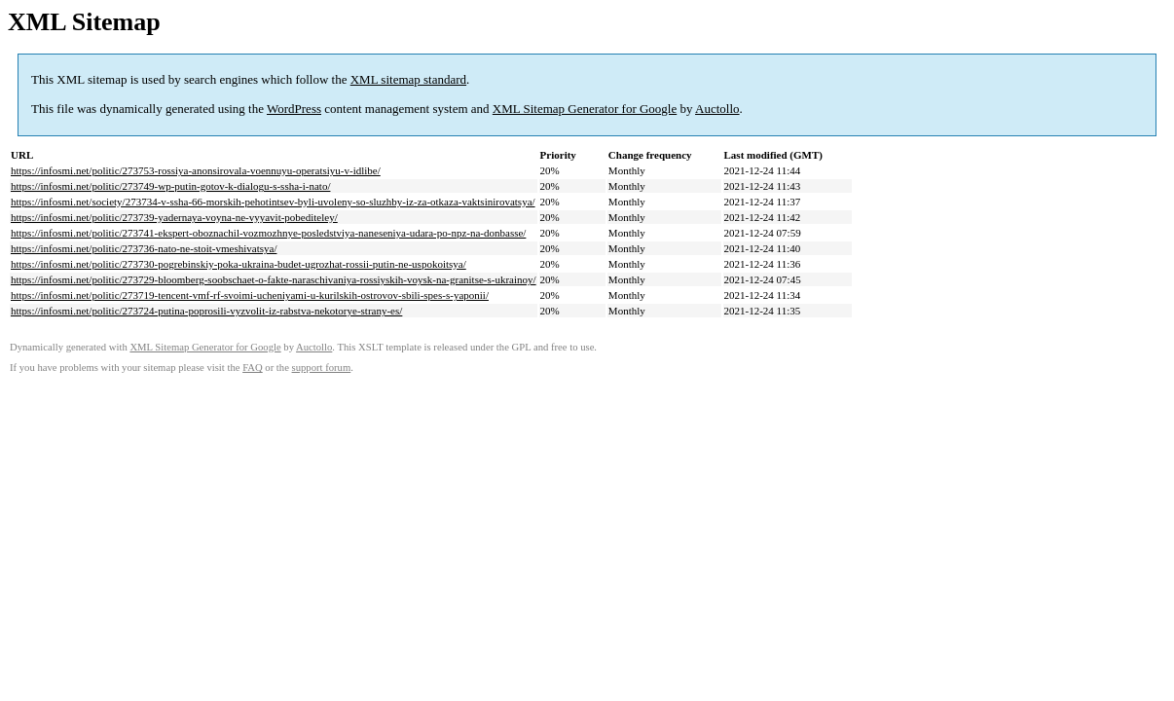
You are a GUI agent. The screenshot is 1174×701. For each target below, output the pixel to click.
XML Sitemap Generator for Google (585, 108)
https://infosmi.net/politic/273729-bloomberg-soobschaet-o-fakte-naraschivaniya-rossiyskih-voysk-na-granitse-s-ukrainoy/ (273, 279)
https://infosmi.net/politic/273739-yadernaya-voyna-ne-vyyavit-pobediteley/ (174, 217)
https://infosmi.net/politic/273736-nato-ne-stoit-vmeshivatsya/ (143, 248)
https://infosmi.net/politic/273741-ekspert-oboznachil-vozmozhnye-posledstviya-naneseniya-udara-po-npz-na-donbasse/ (268, 233)
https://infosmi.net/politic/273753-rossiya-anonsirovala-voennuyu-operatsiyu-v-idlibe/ (196, 170)
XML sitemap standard (408, 79)
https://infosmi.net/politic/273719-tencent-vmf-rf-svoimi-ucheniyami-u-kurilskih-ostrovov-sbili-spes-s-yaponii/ (250, 295)
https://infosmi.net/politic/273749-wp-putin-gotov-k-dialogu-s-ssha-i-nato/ (170, 186)
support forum (321, 367)
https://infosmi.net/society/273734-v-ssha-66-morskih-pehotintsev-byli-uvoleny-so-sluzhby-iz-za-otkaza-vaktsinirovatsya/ (273, 201)
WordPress (294, 108)
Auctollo (717, 108)
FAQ (252, 367)
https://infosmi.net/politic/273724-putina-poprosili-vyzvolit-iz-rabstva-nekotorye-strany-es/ (206, 310)
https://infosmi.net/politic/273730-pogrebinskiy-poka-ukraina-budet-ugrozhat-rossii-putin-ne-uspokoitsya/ (238, 264)
